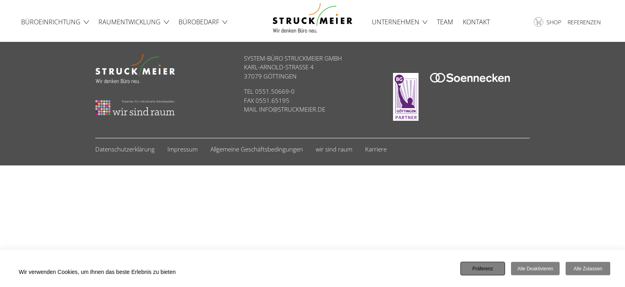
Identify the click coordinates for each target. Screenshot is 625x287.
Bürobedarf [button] (199, 22)
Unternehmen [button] (395, 22)
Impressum (182, 149)
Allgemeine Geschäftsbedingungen (256, 149)
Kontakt (476, 22)
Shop (547, 22)
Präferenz (482, 269)
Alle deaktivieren (535, 269)
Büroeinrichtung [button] (51, 22)
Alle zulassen (588, 269)
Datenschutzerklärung (125, 149)
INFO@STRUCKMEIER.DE (292, 109)
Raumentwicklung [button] (129, 22)
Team (445, 22)
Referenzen (584, 22)
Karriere (376, 149)
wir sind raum (334, 149)
